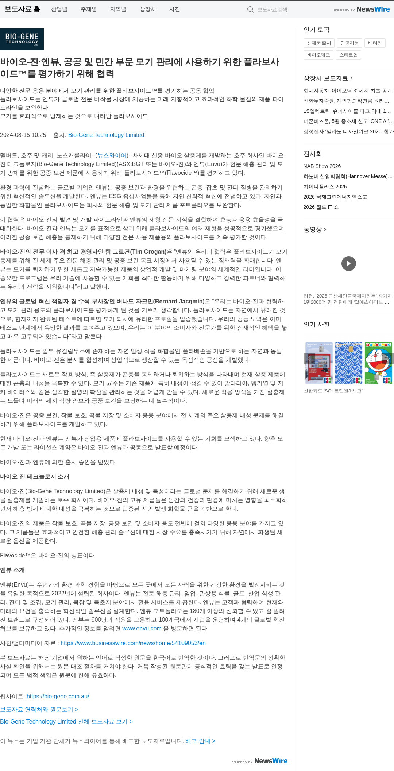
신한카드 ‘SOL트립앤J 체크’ (333, 391)
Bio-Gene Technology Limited (106, 135)
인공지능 (349, 43)
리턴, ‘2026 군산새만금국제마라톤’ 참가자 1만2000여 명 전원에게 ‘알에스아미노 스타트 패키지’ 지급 (348, 302)
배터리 (375, 43)
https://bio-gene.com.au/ (58, 696)
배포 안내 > (200, 741)
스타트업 (348, 55)
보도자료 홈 (22, 9)
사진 (174, 9)
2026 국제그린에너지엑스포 (335, 197)
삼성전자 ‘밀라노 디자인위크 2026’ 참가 (349, 131)
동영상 (313, 229)
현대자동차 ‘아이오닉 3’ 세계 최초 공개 (348, 90)
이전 (309, 358)
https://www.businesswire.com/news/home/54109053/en (133, 643)
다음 (388, 358)
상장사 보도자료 (326, 78)
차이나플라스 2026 (325, 186)
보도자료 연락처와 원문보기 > (39, 709)
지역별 (118, 9)
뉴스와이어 (112, 155)
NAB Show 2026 (322, 166)
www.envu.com (142, 628)
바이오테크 (318, 55)
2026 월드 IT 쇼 (321, 207)
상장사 (148, 9)
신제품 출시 (319, 43)
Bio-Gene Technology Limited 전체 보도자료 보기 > (66, 721)
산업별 (59, 9)
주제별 (89, 9)
